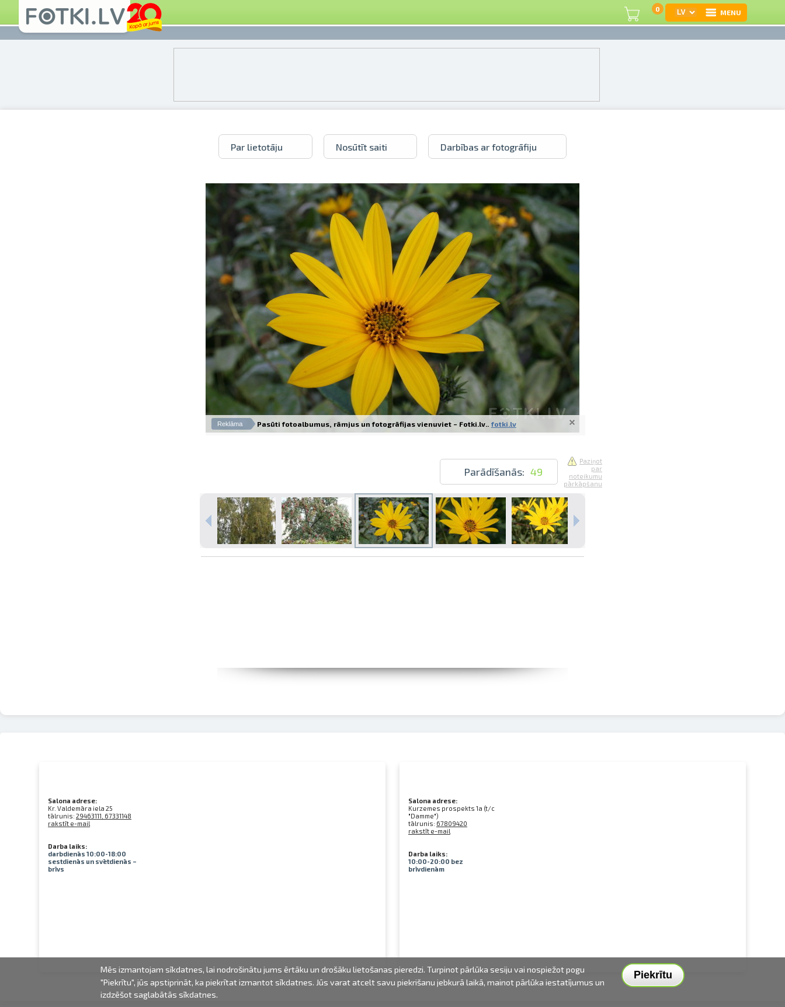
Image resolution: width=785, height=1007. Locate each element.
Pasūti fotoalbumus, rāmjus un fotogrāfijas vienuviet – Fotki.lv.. (373, 424)
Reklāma (229, 423)
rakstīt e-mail (69, 823)
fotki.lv (503, 424)
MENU (722, 12)
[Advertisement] (392, 641)
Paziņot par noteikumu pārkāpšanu (583, 472)
